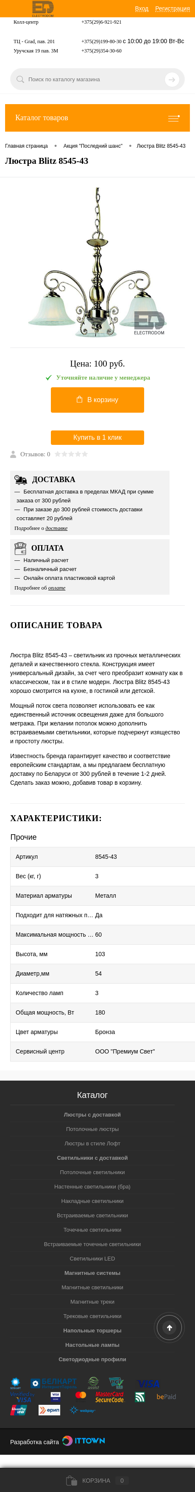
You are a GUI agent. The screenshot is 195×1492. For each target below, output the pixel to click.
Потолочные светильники (92, 1172)
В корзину (97, 399)
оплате (57, 588)
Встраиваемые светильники (92, 1215)
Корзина (97, 1480)
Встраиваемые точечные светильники (92, 1244)
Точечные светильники (93, 1230)
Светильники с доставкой (92, 1158)
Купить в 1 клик (97, 437)
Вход (142, 8)
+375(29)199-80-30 (101, 41)
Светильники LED (92, 1258)
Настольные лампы (92, 1345)
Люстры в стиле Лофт (92, 1143)
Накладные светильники (92, 1201)
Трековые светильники (93, 1316)
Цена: (97, 363)
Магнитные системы (92, 1273)
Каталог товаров (97, 118)
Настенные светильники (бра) (92, 1186)
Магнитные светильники (92, 1287)
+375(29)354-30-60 (101, 51)
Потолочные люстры (92, 1129)
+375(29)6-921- (97, 22)
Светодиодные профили (92, 1359)
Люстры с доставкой (92, 1114)
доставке (56, 528)
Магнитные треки (92, 1302)
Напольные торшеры (92, 1330)
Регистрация (172, 8)
